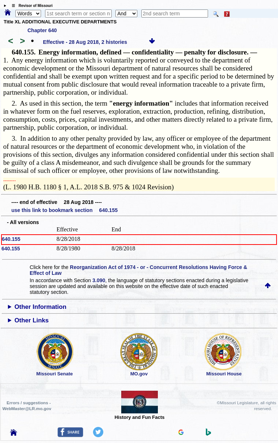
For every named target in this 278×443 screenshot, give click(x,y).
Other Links (32, 320)
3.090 (98, 280)
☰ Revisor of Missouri (30, 6)
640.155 (11, 239)
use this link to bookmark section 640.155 (64, 210)
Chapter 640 (42, 30)
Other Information (41, 306)
